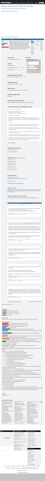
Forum (13, 2)
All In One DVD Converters (13, 37)
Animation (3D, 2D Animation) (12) (7, 406)
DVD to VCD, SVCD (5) (18, 409)
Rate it (38, 44)
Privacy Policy (14, 465)
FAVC (3, 41)
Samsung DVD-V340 (31, 454)
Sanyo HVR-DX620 (30, 461)
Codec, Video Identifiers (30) (19, 401)
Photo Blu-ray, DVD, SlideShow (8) (20, 417)
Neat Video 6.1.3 (16, 437)
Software (17, 2)
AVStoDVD (9, 162)
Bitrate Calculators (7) (5, 415)
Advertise (22, 465)
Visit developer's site (11, 65)
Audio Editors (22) (5, 407)
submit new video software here (21, 8)
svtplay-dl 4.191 (30, 437)
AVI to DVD (19, 189)
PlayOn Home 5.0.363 (31, 432)
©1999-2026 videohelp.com (22, 472)
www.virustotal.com (6, 388)
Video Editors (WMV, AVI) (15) (31, 410)
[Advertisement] (22, 25)
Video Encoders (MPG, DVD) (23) (32, 415)
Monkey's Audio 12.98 (31, 435)
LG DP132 (29, 462)
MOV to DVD (38, 189)
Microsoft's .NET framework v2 (17, 102)
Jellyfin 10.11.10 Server (31, 443)
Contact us (10, 465)
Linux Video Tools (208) (18, 412)
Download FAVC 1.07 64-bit (13, 67)
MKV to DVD (10, 190)
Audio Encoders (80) (5, 408)
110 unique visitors (7, 437)
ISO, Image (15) (17, 411)
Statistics (34, 465)
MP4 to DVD (15, 190)
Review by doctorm (11, 213)
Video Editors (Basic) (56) (31, 405)
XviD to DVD (12, 191)
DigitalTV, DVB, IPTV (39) (18, 406)
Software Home (4, 37)
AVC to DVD (14, 189)
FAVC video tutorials (11, 181)
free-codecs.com (24, 470)
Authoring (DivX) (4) (5, 412)
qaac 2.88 (29, 446)
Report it (41, 49)
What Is (32, 2)
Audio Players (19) (5, 409)
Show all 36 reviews (38, 203)
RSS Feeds (30, 465)
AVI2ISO (9, 161)
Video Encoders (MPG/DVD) (12, 151)
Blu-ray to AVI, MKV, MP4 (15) (6, 416)
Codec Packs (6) (4, 423)
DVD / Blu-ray (22, 2)
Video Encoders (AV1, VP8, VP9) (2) (32, 411)
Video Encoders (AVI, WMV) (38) (32, 412)
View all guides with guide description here (16, 183)
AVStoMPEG (10, 164)
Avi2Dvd (9, 159)
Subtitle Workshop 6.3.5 (31, 440)
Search (5, 465)
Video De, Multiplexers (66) (31, 403)
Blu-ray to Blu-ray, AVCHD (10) (7, 417)
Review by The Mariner (12, 296)
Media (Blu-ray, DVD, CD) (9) (19, 414)
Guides (28, 2)
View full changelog (11, 142)
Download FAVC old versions (13, 84)
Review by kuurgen (11, 239)
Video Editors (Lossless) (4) (31, 408)
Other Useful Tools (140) (18, 416)
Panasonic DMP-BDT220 (31, 459)
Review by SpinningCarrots (12, 257)
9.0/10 (38, 41)
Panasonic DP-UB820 (31, 464)
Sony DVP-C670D (30, 458)
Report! (40, 206)
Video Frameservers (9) (30, 417)
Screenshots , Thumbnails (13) (19, 423)
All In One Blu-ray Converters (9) (7, 401)
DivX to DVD (24, 189)
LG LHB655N (30, 453)
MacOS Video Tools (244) (18, 413)
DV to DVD (29, 189)
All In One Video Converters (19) (7, 405)
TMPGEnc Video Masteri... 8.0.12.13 (19, 435)
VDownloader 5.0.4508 (17, 444)
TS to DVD (35, 190)
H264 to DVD (33, 189)
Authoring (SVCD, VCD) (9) (6, 414)
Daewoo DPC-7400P (31, 451)
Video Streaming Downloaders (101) (32, 423)
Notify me (41, 48)
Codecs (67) (16, 402)
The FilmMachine (10, 169)
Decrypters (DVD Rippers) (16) (19, 403)
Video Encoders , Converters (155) (32, 416)
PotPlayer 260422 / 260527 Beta (19, 432)
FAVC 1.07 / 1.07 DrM (26, 6)
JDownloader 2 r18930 (17, 449)
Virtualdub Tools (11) (41, 402)
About (36, 2)
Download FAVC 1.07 (11, 69)
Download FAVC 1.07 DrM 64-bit (13, 76)
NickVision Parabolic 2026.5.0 (32, 445)
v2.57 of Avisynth (30, 102)
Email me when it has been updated (14, 197)
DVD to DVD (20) (17, 407)
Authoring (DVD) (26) (5, 413)
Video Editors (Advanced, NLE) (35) (32, 404)
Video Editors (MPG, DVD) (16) (31, 409)
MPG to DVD (19, 190)
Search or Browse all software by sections (9, 11)
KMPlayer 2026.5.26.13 (17, 448)
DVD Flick (9, 167)
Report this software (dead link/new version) (30, 197)
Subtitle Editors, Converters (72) (32, 401)
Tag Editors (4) (29, 402)
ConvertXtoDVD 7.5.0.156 (32, 442)
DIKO (8, 166)
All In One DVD (13, 6)
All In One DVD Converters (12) (7, 402)
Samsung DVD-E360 (31, 456)
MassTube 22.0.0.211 (31, 434)
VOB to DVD (30, 190)
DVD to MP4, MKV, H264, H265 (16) (20, 408)
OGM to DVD (25, 190)
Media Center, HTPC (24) (18, 415)
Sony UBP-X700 (30, 450)
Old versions (33, 48)
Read (18, 177)
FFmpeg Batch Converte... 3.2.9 (19, 434)
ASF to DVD (10, 189)
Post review (32, 203)
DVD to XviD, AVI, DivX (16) (19, 410)
